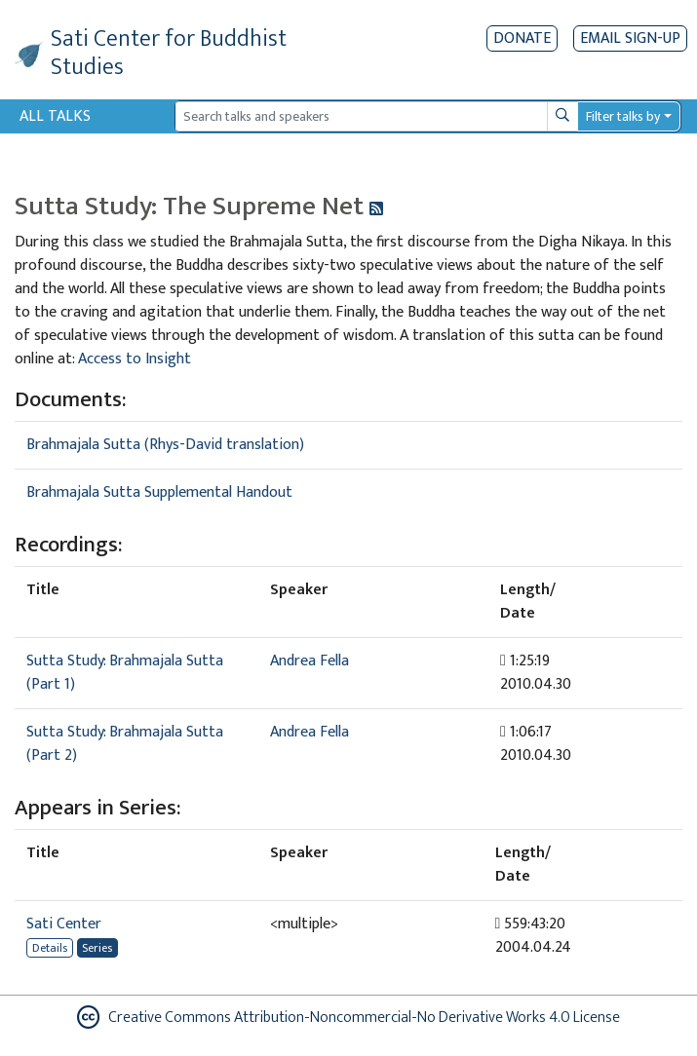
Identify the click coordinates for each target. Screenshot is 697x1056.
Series (97, 948)
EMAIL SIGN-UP (630, 38)
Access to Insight (134, 359)
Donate (522, 38)
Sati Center (63, 924)
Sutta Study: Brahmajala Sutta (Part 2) (124, 744)
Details (49, 948)
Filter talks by (623, 116)
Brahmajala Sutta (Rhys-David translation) (165, 445)
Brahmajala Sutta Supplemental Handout (159, 492)
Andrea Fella (309, 661)
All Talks (55, 116)
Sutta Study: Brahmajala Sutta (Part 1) (124, 673)
